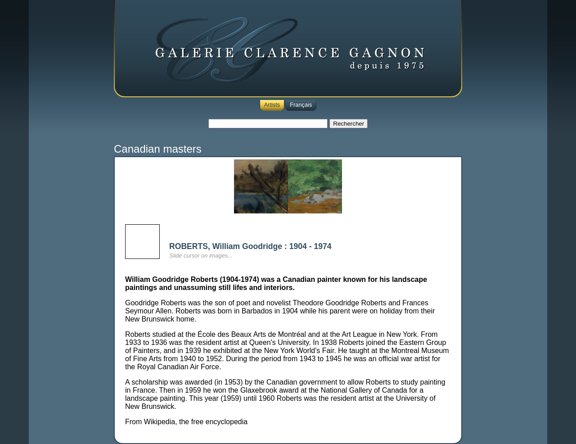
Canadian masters (158, 149)
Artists (272, 104)
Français (301, 104)
